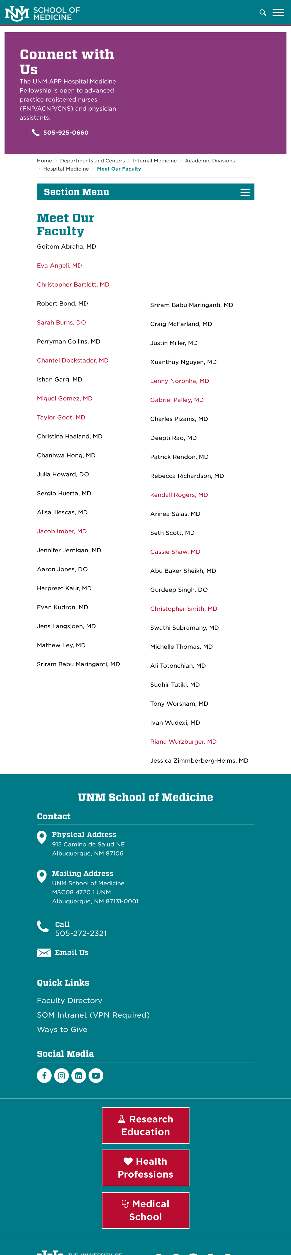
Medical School (146, 1210)
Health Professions (145, 1168)
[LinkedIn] (78, 1075)
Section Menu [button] (76, 192)
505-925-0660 (60, 132)
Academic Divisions (210, 161)
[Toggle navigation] (278, 12)
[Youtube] (96, 1075)
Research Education (145, 1125)
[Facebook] (44, 1075)
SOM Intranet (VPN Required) (93, 1015)
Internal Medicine (155, 161)
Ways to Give (62, 1029)
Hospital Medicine (66, 169)
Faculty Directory (69, 1000)
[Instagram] (61, 1075)
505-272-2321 (80, 933)
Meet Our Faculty (119, 169)
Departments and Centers (92, 161)
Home (44, 161)
